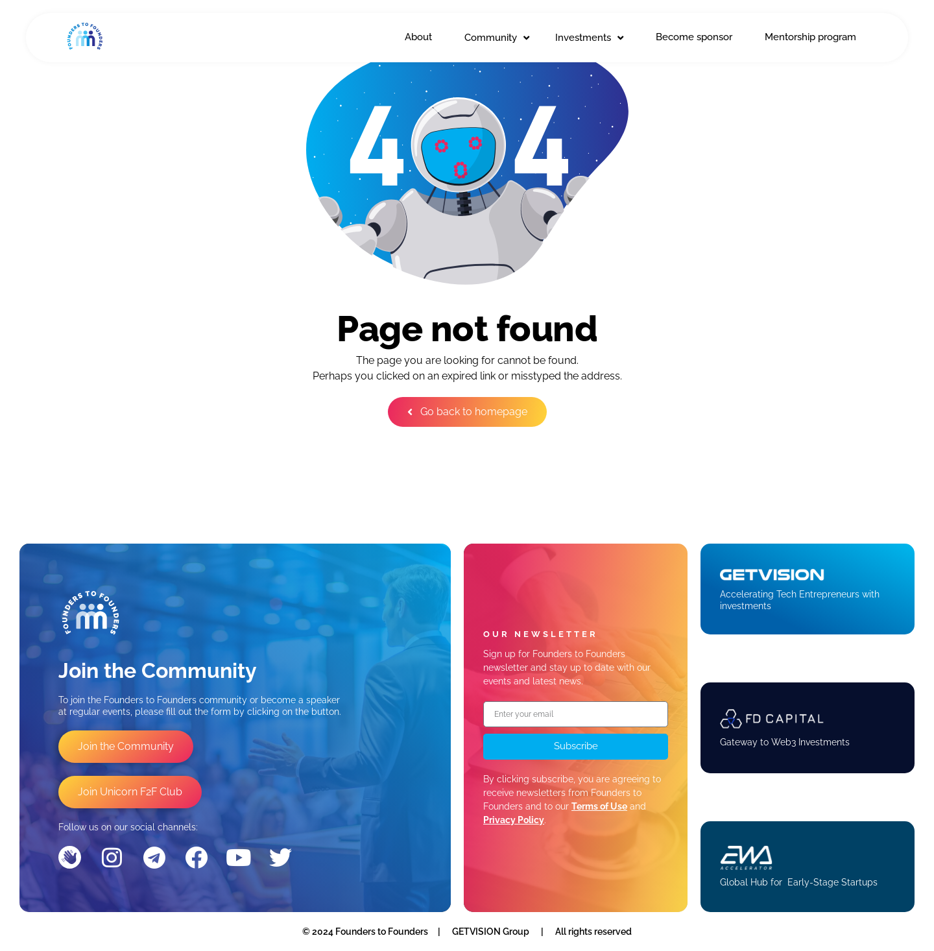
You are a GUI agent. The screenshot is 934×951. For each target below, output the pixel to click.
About (418, 37)
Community (496, 38)
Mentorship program (810, 37)
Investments (589, 38)
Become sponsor (694, 37)
